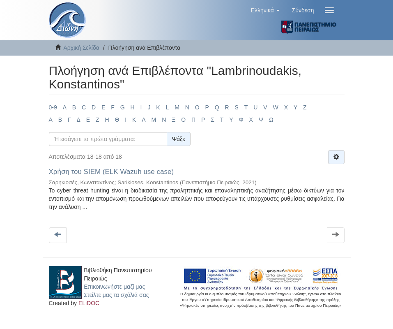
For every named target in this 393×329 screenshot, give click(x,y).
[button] (265, 10)
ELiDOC (88, 303)
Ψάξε (178, 139)
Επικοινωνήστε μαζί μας (114, 286)
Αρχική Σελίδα (81, 47)
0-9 (53, 107)
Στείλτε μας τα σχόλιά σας (116, 295)
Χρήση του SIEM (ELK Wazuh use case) (111, 172)
